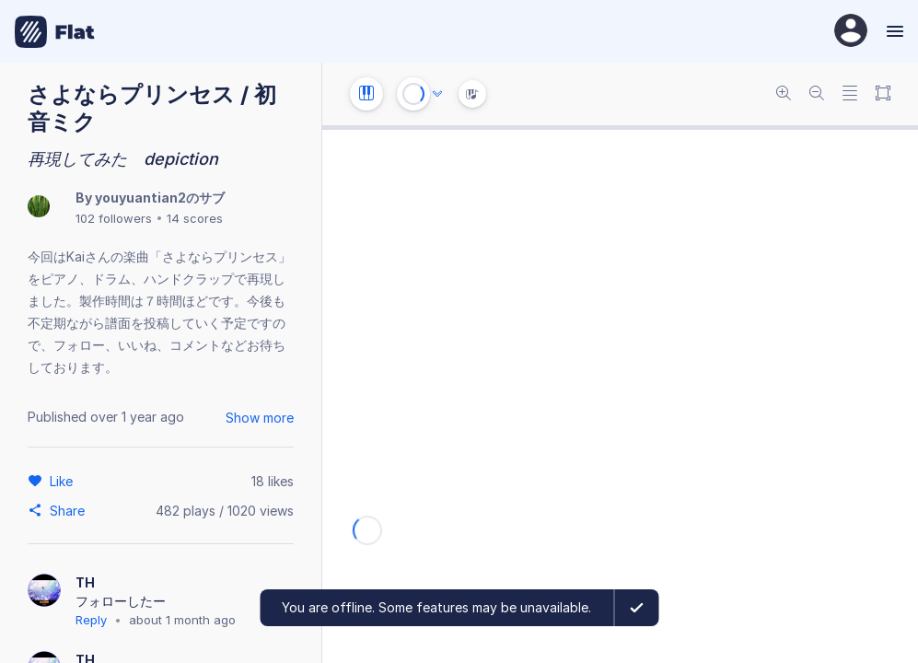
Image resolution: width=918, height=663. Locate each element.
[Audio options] (437, 93)
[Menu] (892, 31)
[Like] (64, 480)
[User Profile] (850, 32)
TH (86, 582)
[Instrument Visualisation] (472, 94)
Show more (260, 417)
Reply (91, 619)
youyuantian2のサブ (160, 197)
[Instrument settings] (366, 93)
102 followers (114, 218)
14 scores (195, 218)
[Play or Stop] (413, 93)
